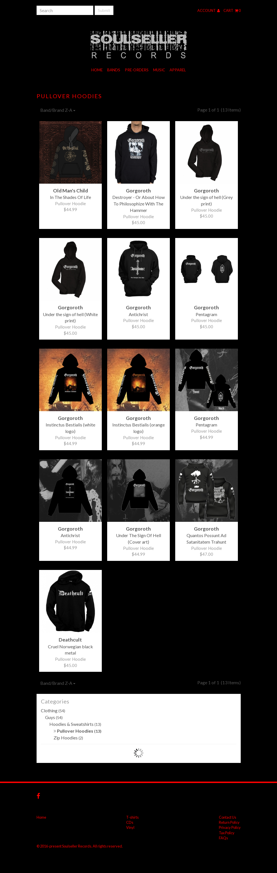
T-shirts (132, 817)
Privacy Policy (230, 827)
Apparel (178, 70)
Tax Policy (226, 833)
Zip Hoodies (68, 737)
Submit (104, 10)
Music (159, 70)
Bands (113, 70)
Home (97, 70)
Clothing (53, 710)
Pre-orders (137, 70)
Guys (54, 717)
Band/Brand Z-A (57, 110)
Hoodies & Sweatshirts (75, 724)
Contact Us (227, 817)
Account (208, 10)
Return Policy (229, 822)
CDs (129, 822)
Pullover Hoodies (78, 730)
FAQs (223, 838)
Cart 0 (232, 10)
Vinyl (130, 827)
